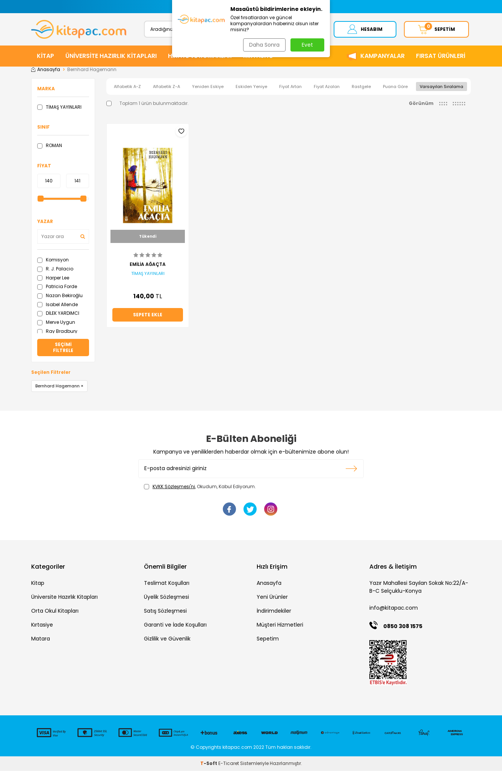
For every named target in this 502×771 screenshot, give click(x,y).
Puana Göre (395, 87)
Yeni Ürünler (272, 597)
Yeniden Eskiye (208, 87)
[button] (176, 6)
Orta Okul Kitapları (55, 611)
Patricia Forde (57, 287)
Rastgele (361, 87)
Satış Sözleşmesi (165, 611)
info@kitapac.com (393, 608)
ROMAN (49, 146)
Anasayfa (45, 70)
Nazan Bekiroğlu (60, 296)
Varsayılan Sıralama (441, 87)
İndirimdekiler (274, 611)
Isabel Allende (57, 305)
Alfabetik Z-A (166, 87)
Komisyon (53, 260)
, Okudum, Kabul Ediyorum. (200, 487)
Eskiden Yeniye (251, 87)
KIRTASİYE (257, 56)
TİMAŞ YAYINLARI (59, 107)
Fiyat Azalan (327, 87)
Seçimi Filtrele (63, 348)
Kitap (37, 583)
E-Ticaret (228, 763)
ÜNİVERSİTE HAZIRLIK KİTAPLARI (111, 56)
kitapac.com (237, 748)
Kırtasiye (42, 625)
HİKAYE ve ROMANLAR (200, 56)
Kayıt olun (351, 469)
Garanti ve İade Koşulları (175, 625)
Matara (40, 639)
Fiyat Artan (290, 87)
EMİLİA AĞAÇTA (148, 265)
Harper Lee (53, 278)
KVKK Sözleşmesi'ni (174, 487)
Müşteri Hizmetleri (280, 625)
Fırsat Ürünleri (440, 56)
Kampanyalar (382, 56)
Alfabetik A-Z (127, 87)
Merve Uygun (56, 323)
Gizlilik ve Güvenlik (167, 639)
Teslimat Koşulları (166, 583)
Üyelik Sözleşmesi (166, 597)
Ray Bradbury (57, 331)
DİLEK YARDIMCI (58, 314)
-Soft (209, 763)
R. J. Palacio (55, 269)
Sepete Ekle (147, 315)
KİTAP (45, 56)
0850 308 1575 (402, 626)
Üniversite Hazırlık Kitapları (64, 597)
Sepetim (268, 639)
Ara (306, 29)
